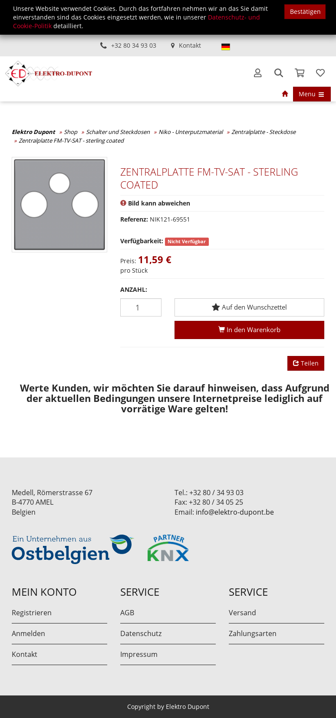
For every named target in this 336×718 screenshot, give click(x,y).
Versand (242, 612)
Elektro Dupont (33, 132)
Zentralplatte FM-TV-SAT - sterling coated (71, 140)
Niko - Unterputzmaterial (190, 132)
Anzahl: (133, 289)
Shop (70, 132)
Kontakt (190, 45)
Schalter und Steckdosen (118, 132)
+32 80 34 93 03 (133, 45)
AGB (127, 612)
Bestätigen (305, 11)
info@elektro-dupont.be (235, 512)
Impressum (139, 654)
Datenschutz (140, 633)
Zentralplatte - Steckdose (263, 132)
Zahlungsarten (253, 633)
